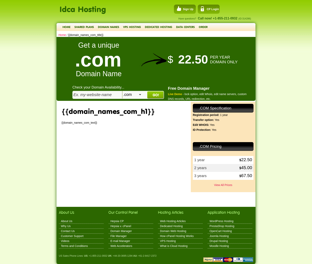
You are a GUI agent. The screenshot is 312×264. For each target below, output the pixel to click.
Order (203, 27)
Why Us (66, 226)
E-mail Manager (120, 241)
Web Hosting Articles (173, 221)
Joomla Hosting (219, 236)
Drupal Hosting (219, 241)
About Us (66, 221)
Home (66, 27)
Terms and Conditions (74, 246)
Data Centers (185, 27)
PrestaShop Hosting (222, 226)
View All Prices (223, 185)
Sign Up (188, 9)
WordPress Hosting (221, 221)
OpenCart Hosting (221, 231)
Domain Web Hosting (173, 231)
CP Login (213, 9)
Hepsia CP (117, 221)
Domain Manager (121, 231)
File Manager (118, 236)
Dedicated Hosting (158, 27)
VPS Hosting (132, 27)
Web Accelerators (121, 246)
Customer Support (72, 236)
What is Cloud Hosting (174, 246)
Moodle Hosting (219, 246)
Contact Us (68, 231)
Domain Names (108, 27)
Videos (65, 241)
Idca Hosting (82, 7)
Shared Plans (84, 27)
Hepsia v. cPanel (120, 226)
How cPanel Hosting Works (177, 236)
